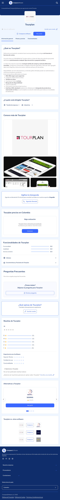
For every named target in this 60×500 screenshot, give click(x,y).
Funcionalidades (32, 38)
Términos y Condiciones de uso (34, 497)
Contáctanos (11, 476)
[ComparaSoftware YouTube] (6, 459)
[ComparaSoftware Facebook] (9, 459)
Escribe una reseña (47, 375)
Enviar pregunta (30, 293)
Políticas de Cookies (20, 497)
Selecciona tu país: (7, 482)
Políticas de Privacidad (8, 497)
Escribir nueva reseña (51, 29)
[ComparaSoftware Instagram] (12, 459)
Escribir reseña (30, 311)
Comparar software (23, 34)
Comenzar (30, 231)
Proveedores (30, 470)
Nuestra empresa (30, 465)
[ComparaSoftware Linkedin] (3, 459)
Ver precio (39, 34)
